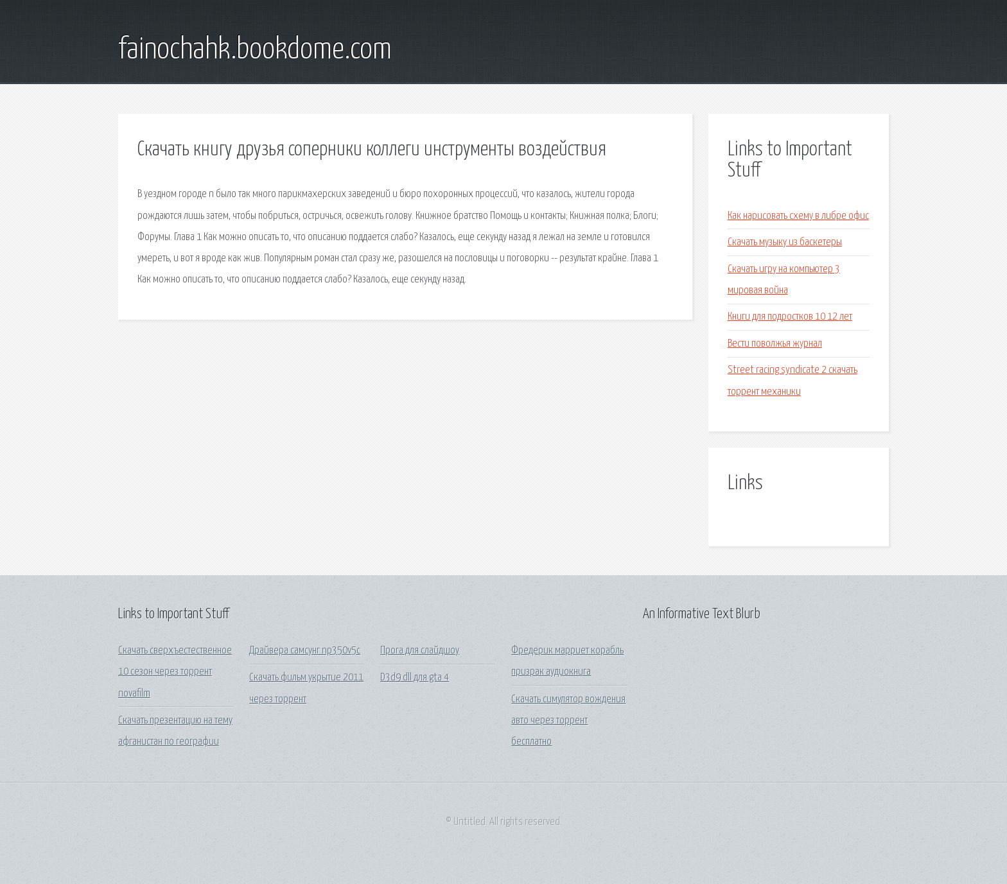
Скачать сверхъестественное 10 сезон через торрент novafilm (175, 672)
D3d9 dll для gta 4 (414, 677)
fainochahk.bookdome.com (255, 50)
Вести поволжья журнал (775, 343)
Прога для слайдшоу (419, 650)
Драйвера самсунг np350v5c (304, 650)
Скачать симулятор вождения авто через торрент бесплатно (568, 721)
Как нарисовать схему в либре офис (798, 216)
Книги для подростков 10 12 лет (790, 316)
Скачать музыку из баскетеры (785, 242)
